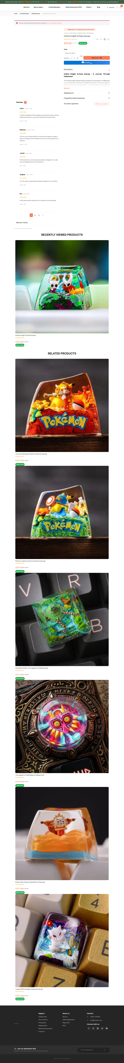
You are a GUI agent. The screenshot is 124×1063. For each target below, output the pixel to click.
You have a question (71, 104)
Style (65, 49)
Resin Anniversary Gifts (74, 7)
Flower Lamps (43, 2)
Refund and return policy (45, 1028)
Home (15, 13)
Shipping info (69, 93)
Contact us (41, 1031)
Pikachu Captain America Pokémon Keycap (30, 561)
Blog (98, 7)
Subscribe (104, 1050)
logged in (22, 228)
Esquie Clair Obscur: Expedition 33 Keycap (30, 882)
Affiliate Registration (69, 1019)
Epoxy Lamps (38, 7)
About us (26, 7)
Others (88, 7)
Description (68, 69)
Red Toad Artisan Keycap (53, 23)
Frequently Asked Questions (74, 98)
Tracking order (42, 1017)
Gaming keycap (36, 13)
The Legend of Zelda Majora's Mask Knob (29, 775)
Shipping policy (42, 1025)
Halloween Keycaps (81, 33)
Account (110, 7)
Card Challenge (62, 2)
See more (67, 88)
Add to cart (95, 58)
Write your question (101, 104)
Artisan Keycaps (54, 7)
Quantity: (66, 58)
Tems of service (43, 1019)
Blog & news (66, 1022)
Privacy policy (42, 1022)
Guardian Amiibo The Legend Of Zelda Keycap (31, 668)
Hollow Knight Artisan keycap (25, 335)
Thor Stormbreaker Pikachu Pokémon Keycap (31, 454)
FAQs (64, 1025)
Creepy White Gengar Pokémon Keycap (29, 989)
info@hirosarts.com (96, 1020)
